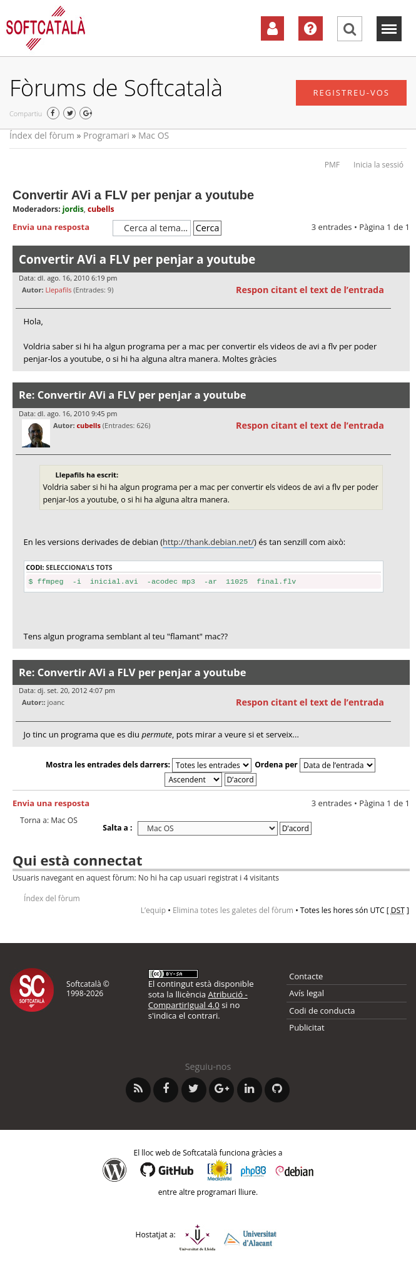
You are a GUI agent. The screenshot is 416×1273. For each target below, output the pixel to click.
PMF (332, 164)
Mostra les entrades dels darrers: (148, 764)
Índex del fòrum (41, 135)
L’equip (153, 910)
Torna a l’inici (400, 379)
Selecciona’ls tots (79, 567)
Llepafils (58, 289)
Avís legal (306, 993)
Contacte (306, 976)
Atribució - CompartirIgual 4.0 (198, 1000)
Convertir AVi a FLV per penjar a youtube (133, 195)
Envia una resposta (59, 227)
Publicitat (306, 1027)
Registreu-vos (351, 92)
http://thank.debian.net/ (208, 541)
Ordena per (315, 764)
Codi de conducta (322, 1010)
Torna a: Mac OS (49, 821)
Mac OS (153, 135)
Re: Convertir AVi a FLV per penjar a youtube (132, 394)
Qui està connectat (77, 860)
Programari (106, 135)
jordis (73, 209)
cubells (101, 209)
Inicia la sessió (378, 164)
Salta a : (117, 827)
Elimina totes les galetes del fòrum (233, 910)
